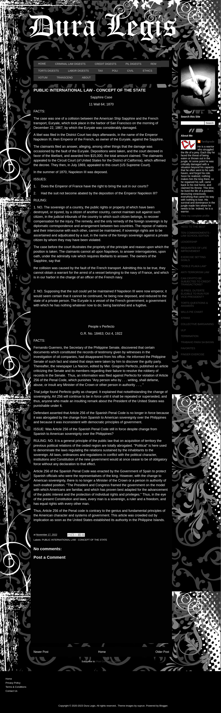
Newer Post (41, 651)
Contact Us (11, 691)
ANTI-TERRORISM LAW (195, 272)
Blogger (163, 705)
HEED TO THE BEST (193, 226)
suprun (141, 705)
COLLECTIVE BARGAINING (197, 324)
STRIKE (185, 318)
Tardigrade (207, 141)
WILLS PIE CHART (192, 311)
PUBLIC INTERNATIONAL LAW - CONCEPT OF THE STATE (74, 539)
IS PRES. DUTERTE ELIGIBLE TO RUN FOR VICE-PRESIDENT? (195, 293)
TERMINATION (189, 336)
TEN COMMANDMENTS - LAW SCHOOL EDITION (196, 234)
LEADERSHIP (189, 241)
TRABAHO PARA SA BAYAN (197, 342)
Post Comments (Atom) (108, 661)
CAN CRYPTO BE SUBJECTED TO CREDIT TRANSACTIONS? (196, 281)
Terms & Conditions (16, 686)
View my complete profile (195, 215)
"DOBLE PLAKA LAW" (193, 266)
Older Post (162, 651)
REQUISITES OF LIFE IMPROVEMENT (194, 249)
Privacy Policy (13, 682)
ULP (183, 330)
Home (102, 651)
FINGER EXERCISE (192, 354)
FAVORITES (188, 348)
